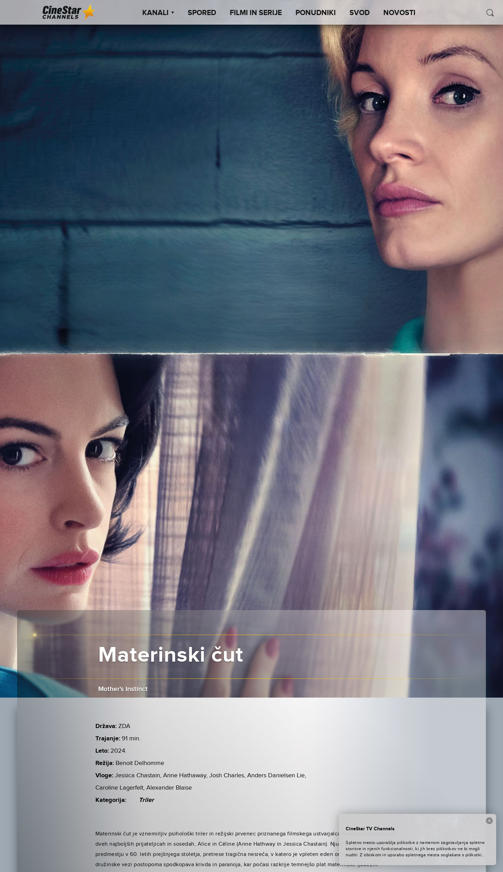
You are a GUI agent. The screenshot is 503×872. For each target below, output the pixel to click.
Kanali (158, 13)
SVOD (359, 13)
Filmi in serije (256, 13)
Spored (202, 13)
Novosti (399, 13)
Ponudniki (315, 13)
